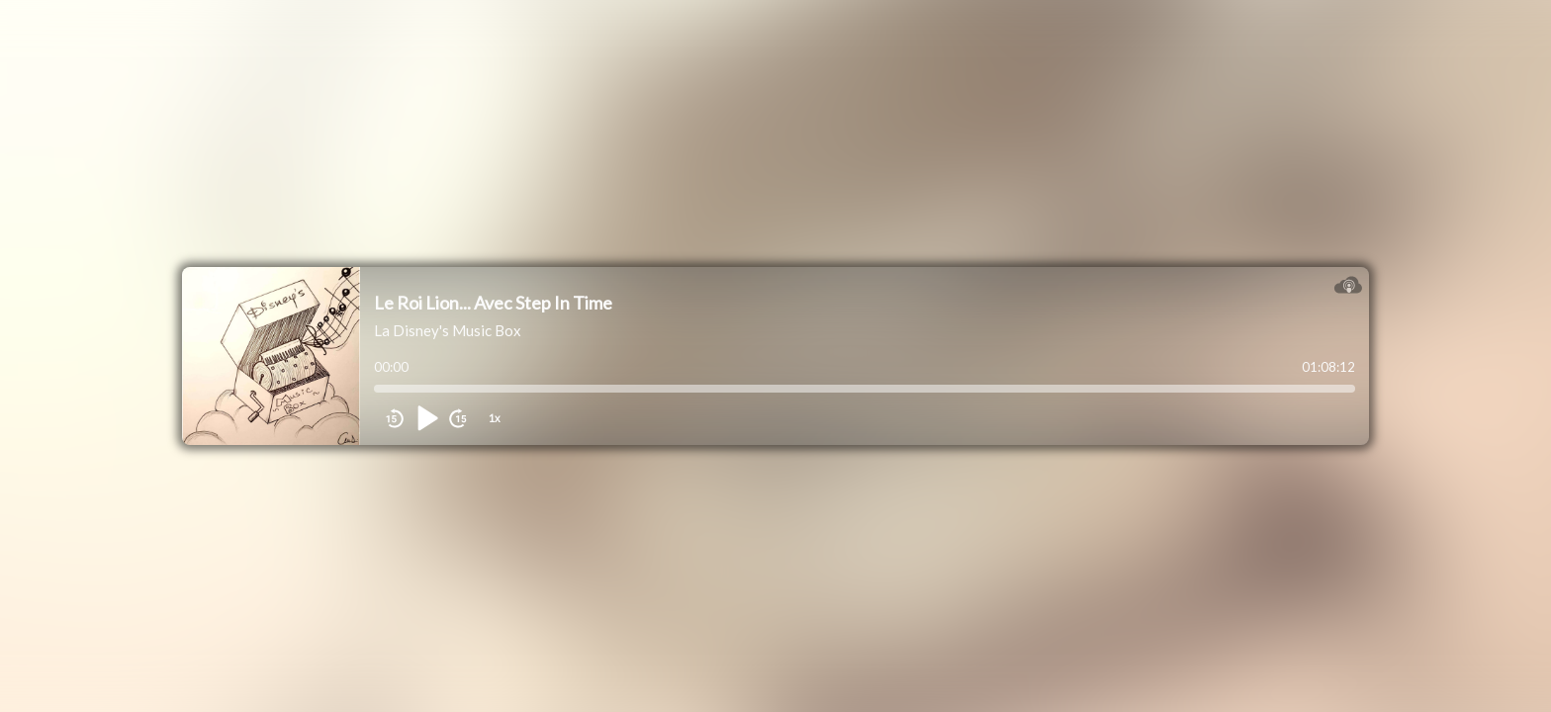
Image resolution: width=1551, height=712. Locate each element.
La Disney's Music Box (447, 330)
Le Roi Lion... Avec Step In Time (493, 302)
